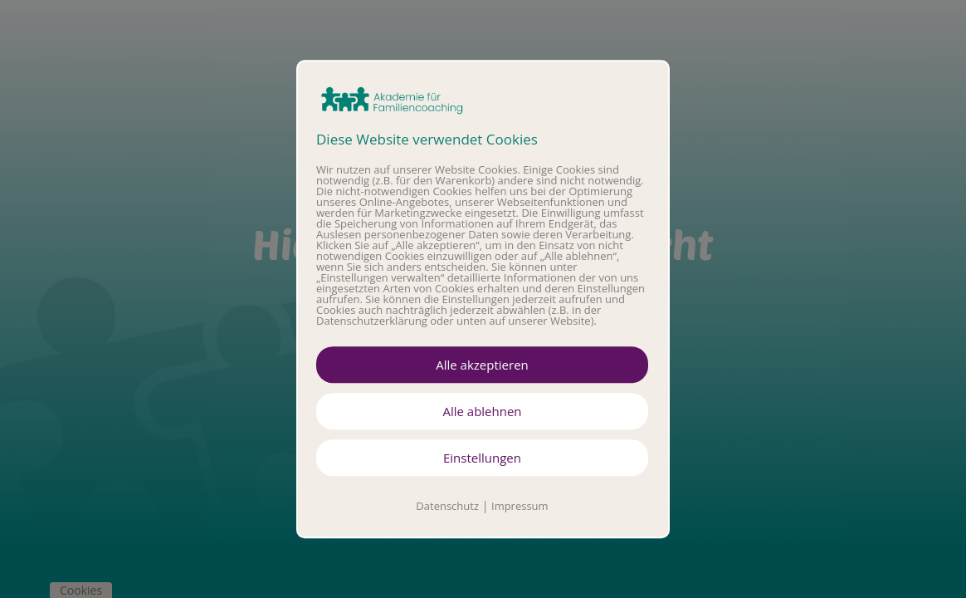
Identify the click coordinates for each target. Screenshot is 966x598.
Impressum (520, 505)
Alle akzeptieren (482, 364)
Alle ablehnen (481, 411)
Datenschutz (447, 505)
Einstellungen (482, 457)
